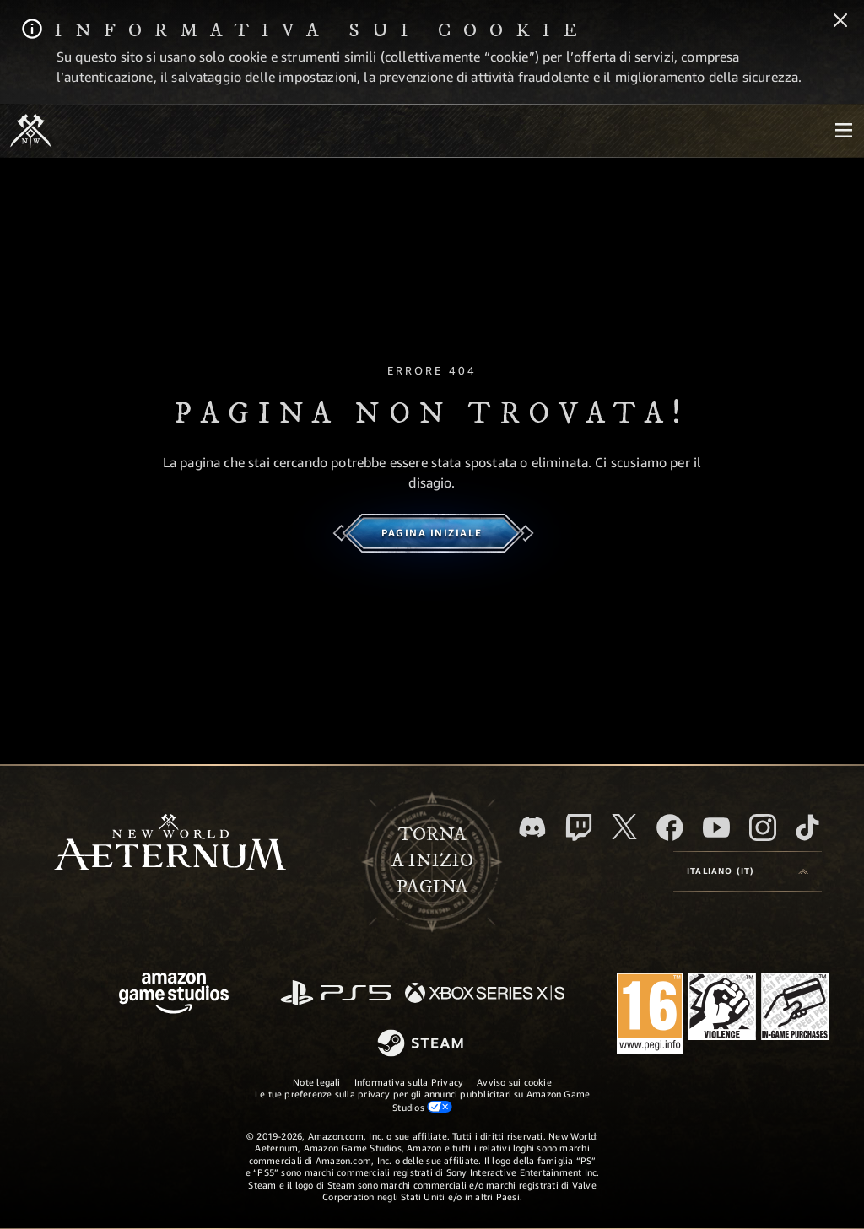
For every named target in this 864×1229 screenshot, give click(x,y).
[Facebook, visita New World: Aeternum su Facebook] (669, 827)
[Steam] (422, 1044)
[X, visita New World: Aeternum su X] (624, 826)
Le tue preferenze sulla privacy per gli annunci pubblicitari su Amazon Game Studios (423, 1100)
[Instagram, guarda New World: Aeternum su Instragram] (762, 827)
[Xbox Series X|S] (484, 994)
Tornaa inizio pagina (432, 860)
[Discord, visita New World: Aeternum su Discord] (532, 827)
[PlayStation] (335, 994)
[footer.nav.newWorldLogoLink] (170, 844)
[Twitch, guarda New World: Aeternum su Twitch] (578, 827)
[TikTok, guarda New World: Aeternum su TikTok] (807, 827)
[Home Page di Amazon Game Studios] (174, 995)
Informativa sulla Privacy (409, 1081)
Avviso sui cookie (514, 1081)
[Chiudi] (840, 21)
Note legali (316, 1081)
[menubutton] (844, 130)
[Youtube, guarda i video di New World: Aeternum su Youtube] (716, 827)
